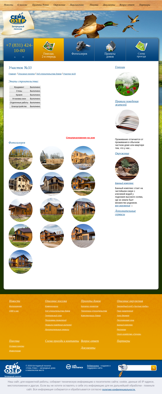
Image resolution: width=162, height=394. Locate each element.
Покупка (94, 5)
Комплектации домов (91, 315)
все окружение (122, 205)
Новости (8, 5)
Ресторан (121, 329)
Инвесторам (15, 351)
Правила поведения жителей (126, 103)
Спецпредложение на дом (80, 137)
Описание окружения (130, 301)
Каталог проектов (89, 306)
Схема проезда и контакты (62, 341)
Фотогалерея (79, 53)
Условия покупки (16, 346)
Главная (12, 74)
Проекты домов (40, 5)
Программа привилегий (55, 320)
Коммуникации (51, 306)
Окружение (59, 5)
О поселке (22, 5)
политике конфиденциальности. (119, 389)
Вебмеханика (93, 366)
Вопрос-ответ (126, 5)
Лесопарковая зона (125, 320)
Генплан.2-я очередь (49, 55)
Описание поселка (26, 74)
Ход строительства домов (48, 74)
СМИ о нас (14, 311)
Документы (109, 5)
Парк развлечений (125, 311)
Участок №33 (69, 74)
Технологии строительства (94, 311)
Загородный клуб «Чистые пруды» (133, 306)
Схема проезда (141, 55)
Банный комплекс (124, 183)
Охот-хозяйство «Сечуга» (129, 334)
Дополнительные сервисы (125, 212)
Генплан (120, 67)
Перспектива (77, 5)
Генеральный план (53, 315)
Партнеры (144, 5)
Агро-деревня (123, 315)
